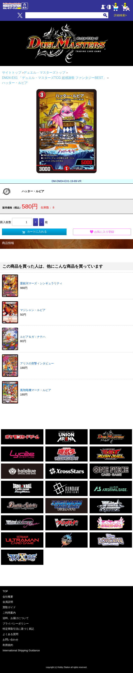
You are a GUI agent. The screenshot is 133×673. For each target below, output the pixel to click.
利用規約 (8, 645)
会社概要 (8, 596)
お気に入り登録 (102, 232)
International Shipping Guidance (21, 650)
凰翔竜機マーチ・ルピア (35, 390)
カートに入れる (34, 232)
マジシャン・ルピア (32, 310)
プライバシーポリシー (16, 623)
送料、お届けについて (16, 618)
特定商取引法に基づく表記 (18, 628)
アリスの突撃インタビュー (37, 363)
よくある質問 (10, 634)
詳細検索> (120, 15)
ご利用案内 (9, 612)
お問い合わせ (10, 639)
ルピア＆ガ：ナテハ (32, 336)
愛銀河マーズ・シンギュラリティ (41, 283)
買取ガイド (9, 607)
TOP (5, 591)
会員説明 (8, 601)
